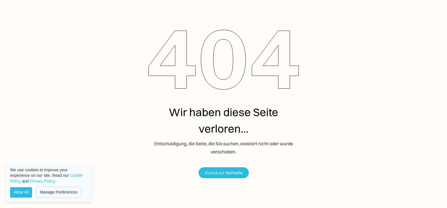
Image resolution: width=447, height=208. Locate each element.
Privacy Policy (42, 181)
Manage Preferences (58, 192)
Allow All (21, 192)
